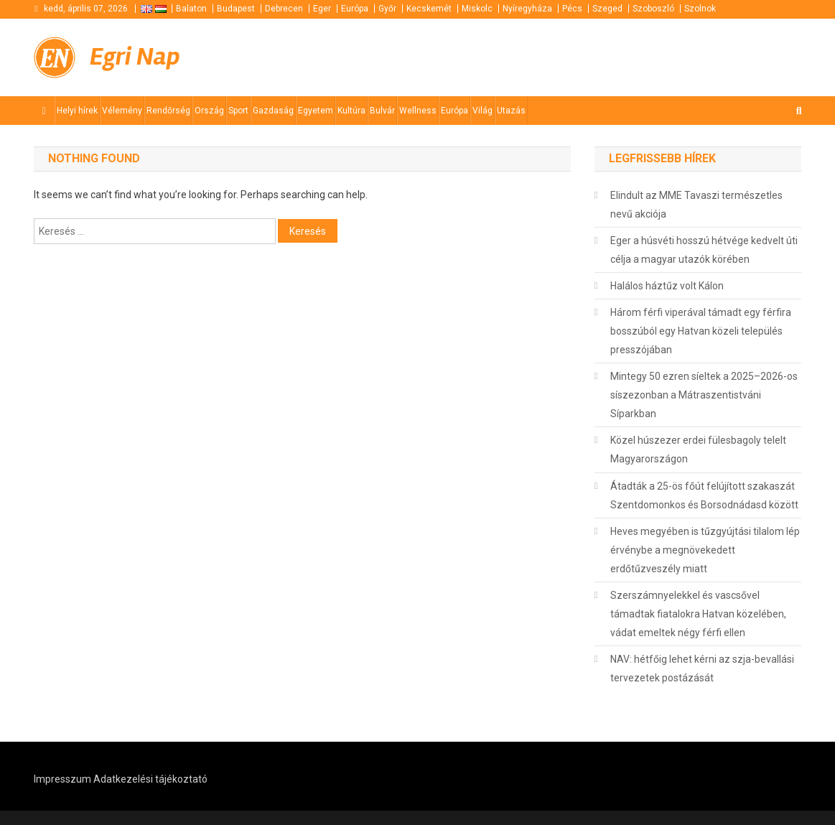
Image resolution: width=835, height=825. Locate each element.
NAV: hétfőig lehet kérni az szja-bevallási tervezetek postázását (702, 668)
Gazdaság (273, 111)
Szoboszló (653, 9)
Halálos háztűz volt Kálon (667, 286)
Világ (482, 111)
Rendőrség (168, 111)
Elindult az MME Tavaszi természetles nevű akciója (696, 205)
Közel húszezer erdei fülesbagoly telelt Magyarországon (698, 449)
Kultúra (351, 111)
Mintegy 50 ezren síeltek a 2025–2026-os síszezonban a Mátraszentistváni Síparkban (704, 394)
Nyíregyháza (527, 9)
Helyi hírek (77, 111)
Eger (322, 9)
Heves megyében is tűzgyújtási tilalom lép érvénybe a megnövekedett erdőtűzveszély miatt (705, 550)
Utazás (511, 111)
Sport (238, 111)
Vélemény (122, 111)
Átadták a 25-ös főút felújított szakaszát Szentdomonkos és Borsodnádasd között (704, 495)
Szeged (607, 9)
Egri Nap (135, 57)
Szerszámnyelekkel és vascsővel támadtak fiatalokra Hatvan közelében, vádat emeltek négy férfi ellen (698, 613)
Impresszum (62, 779)
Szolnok (700, 9)
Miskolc (477, 9)
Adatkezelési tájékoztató (150, 779)
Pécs (572, 9)
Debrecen (284, 9)
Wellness (418, 111)
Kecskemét (429, 9)
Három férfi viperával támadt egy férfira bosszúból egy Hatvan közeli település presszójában (700, 331)
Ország (209, 111)
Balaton (191, 9)
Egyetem (315, 111)
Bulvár (382, 111)
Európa (354, 9)
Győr (387, 9)
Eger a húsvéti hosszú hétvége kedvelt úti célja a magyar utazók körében (704, 250)
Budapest (236, 9)
